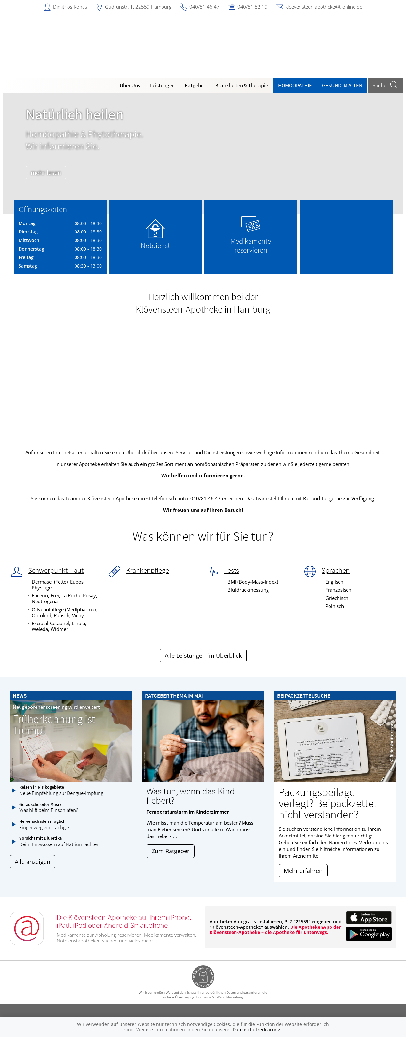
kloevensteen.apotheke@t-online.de (323, 7)
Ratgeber (195, 85)
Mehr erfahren (303, 870)
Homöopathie (295, 85)
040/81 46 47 (204, 7)
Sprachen (336, 570)
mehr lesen (49, 173)
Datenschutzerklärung (256, 1029)
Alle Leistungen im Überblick (203, 655)
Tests (231, 570)
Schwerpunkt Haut (56, 570)
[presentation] (12, 155)
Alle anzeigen (32, 862)
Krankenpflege (147, 570)
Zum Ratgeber (170, 851)
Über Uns (130, 85)
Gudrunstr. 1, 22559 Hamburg (138, 7)
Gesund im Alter (342, 85)
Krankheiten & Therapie (241, 85)
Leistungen (162, 85)
